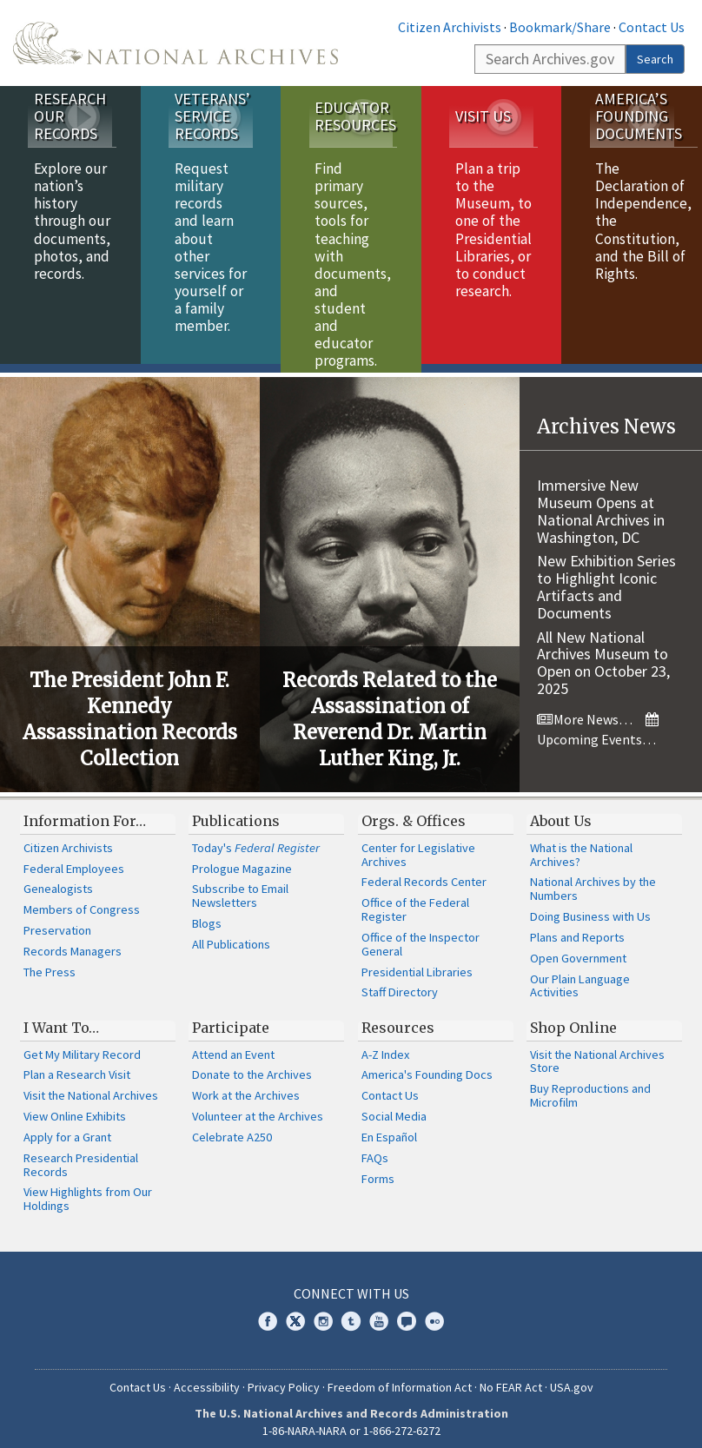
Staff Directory (399, 983)
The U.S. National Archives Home (175, 43)
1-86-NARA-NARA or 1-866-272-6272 (351, 1422)
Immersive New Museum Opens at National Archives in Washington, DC (601, 502)
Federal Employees (73, 860)
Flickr (434, 1312)
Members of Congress (81, 901)
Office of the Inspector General (420, 935)
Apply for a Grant (67, 1128)
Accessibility (207, 1378)
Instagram (323, 1312)
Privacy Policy (284, 1378)
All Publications (231, 935)
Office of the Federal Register (415, 901)
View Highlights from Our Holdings (87, 1191)
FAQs (374, 1149)
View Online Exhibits (74, 1107)
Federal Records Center (424, 874)
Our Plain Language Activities (580, 977)
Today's (256, 839)
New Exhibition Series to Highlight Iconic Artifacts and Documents (606, 577)
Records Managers (72, 942)
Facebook (267, 1312)
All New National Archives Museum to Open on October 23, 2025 (603, 654)
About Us (561, 812)
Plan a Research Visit (76, 1066)
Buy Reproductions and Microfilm (590, 1086)
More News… (584, 710)
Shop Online (573, 1019)
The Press (49, 963)
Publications (236, 812)
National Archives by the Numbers (593, 881)
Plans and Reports (577, 928)
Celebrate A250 (232, 1128)
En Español (389, 1128)
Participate (230, 1019)
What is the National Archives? (581, 846)
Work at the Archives (246, 1086)
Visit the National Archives (90, 1086)
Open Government (578, 949)
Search (655, 59)
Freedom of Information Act (400, 1378)
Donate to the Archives (252, 1066)
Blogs (207, 914)
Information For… (84, 812)
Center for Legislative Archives (418, 846)
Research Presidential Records (80, 1156)
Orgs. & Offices (413, 812)
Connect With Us (351, 1284)
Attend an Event (233, 1046)
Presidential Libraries (417, 963)
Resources (397, 1019)
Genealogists (58, 881)
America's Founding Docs (427, 1066)
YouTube (378, 1312)
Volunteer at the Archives (257, 1107)
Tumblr (351, 1312)
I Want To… (61, 1019)
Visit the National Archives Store (597, 1053)
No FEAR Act (511, 1378)
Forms (377, 1170)
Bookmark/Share (560, 27)
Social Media (394, 1107)
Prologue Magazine (242, 860)
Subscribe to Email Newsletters (240, 888)
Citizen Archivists (449, 27)
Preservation (57, 921)
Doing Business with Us (590, 908)
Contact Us (652, 27)
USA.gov (571, 1378)
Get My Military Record (82, 1046)
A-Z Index (385, 1046)
